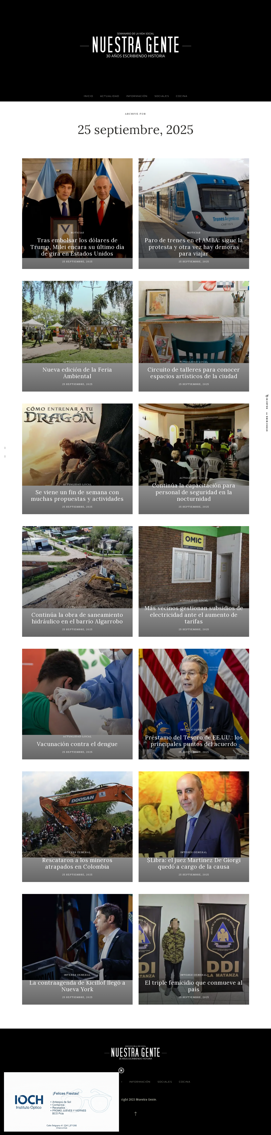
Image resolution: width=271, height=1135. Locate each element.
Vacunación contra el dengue (77, 744)
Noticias (77, 232)
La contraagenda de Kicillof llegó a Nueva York (77, 986)
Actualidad (109, 96)
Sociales (162, 96)
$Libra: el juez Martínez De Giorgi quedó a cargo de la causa (194, 863)
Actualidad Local (77, 361)
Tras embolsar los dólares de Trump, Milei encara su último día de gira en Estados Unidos (77, 247)
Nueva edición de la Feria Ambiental (77, 373)
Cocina (181, 96)
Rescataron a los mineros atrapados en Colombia (77, 863)
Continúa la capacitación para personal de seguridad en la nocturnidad (193, 492)
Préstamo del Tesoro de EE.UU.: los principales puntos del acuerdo (194, 741)
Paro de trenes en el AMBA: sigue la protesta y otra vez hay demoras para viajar (194, 247)
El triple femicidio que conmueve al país (194, 986)
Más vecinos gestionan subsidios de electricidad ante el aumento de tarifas (194, 614)
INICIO (88, 96)
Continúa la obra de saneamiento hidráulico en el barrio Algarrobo (77, 618)
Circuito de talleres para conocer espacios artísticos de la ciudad (194, 373)
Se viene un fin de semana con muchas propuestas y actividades (77, 496)
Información (137, 96)
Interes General (193, 729)
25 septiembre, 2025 (77, 261)
